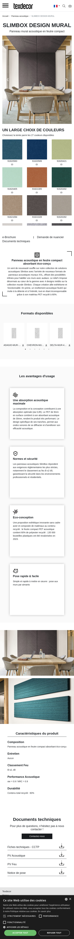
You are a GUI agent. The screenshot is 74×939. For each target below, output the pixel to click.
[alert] (37, 917)
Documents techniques (16, 241)
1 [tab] (25, 349)
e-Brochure (9, 237)
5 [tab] (44, 349)
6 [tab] (48, 349)
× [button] (70, 899)
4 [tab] (39, 349)
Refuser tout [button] (54, 932)
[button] (7, 80)
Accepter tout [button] (20, 932)
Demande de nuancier (50, 237)
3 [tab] (34, 349)
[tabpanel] (14, 335)
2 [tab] (30, 349)
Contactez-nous (37, 836)
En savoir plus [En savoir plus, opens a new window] (44, 911)
